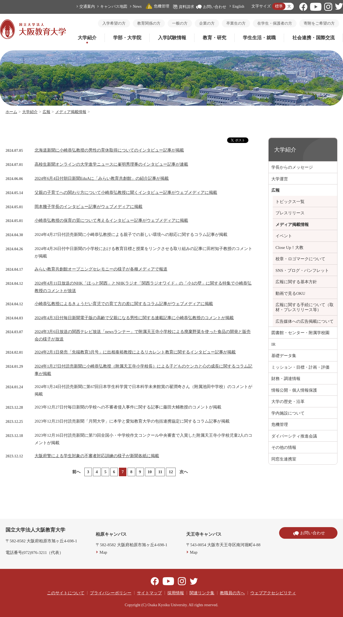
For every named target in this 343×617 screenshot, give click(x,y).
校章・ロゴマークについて (300, 259)
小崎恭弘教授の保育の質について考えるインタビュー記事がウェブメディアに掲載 (111, 220)
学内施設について (288, 413)
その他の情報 (283, 447)
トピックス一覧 (290, 201)
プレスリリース (290, 213)
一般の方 (180, 23)
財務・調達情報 (285, 378)
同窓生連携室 (283, 459)
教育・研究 (214, 37)
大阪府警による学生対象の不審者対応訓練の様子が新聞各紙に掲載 (97, 456)
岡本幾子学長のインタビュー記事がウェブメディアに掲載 (88, 206)
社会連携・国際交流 (313, 37)
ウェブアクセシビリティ (273, 593)
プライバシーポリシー (110, 593)
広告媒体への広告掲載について (305, 321)
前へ (76, 472)
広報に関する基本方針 (296, 282)
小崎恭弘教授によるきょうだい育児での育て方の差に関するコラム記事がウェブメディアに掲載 (124, 303)
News (137, 6)
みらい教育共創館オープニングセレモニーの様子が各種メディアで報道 (101, 269)
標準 (279, 6)
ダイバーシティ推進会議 (294, 436)
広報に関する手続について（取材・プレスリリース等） (305, 307)
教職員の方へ (232, 593)
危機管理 (157, 6)
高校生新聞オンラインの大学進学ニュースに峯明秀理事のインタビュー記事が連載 (111, 164)
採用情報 (175, 593)
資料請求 (183, 7)
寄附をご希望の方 (319, 23)
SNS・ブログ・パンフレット (302, 270)
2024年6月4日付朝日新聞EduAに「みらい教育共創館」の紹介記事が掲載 (102, 178)
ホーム (11, 112)
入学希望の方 (114, 23)
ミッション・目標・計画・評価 (300, 367)
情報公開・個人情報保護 (294, 390)
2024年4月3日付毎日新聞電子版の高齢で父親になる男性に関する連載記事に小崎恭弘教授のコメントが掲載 (134, 318)
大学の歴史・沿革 (288, 401)
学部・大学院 (127, 37)
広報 (46, 112)
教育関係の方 (148, 23)
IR (273, 344)
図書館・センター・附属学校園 (300, 332)
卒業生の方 (236, 23)
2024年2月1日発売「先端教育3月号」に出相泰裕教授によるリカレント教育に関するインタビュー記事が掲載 (135, 352)
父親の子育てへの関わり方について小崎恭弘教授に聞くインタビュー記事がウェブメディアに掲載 (126, 192)
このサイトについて (65, 593)
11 (160, 472)
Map (103, 552)
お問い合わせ (211, 7)
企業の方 (207, 23)
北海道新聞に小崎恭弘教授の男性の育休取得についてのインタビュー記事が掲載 (109, 150)
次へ (184, 472)
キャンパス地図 (113, 6)
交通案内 (87, 6)
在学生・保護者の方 (274, 23)
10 (150, 472)
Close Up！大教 (289, 247)
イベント (284, 236)
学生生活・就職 (259, 37)
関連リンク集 (201, 593)
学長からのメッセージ (292, 167)
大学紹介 (87, 37)
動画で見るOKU (290, 293)
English (238, 6)
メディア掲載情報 (70, 112)
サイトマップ (149, 593)
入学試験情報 (172, 37)
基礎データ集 (283, 355)
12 (171, 472)
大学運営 (279, 179)
